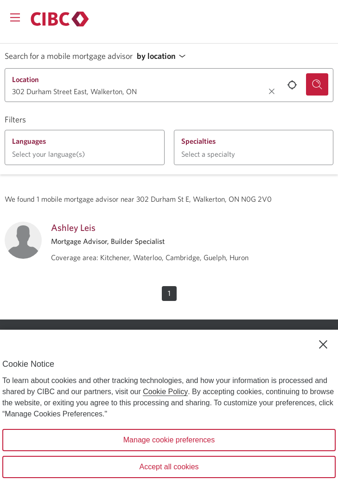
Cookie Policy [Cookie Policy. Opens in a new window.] (165, 392)
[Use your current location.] (292, 85)
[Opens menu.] (15, 17)
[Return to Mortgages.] (59, 19)
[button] (164, 56)
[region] (169, 411)
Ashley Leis (73, 227)
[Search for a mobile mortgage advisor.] (317, 84)
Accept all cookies (168, 467)
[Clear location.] (271, 91)
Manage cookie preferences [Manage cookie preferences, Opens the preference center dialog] (169, 440)
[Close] (323, 344)
